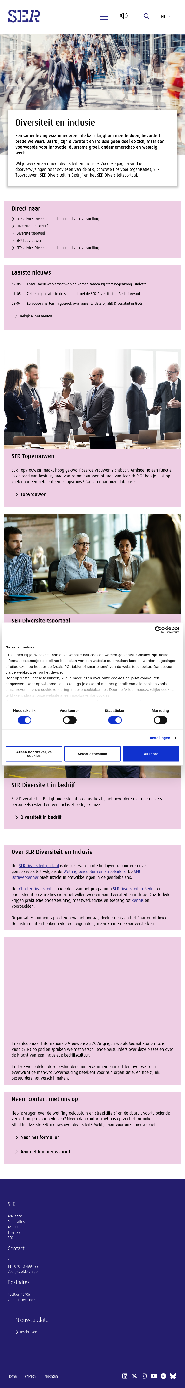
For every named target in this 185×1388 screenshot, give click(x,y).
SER (10, 1238)
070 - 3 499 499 (26, 1266)
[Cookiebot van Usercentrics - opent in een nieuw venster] (158, 629)
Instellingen (160, 738)
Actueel (14, 1227)
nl (165, 16)
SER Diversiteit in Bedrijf (134, 888)
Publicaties (16, 1222)
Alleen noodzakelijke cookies (34, 754)
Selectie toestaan (92, 754)
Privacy (30, 1376)
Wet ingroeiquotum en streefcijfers (94, 871)
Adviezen (15, 1216)
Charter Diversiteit (35, 888)
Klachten (51, 1376)
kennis (138, 900)
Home (12, 1376)
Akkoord (151, 754)
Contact (14, 1261)
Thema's (14, 1232)
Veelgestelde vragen (24, 1271)
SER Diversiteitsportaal (39, 865)
